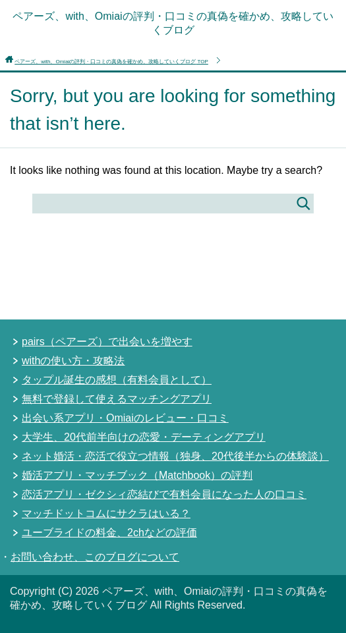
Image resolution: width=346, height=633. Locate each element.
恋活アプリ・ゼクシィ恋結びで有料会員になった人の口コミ (164, 494)
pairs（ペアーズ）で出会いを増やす (107, 341)
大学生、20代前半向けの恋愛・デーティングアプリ (144, 437)
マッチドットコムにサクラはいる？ (106, 513)
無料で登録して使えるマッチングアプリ (117, 398)
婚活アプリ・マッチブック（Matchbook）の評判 (137, 475)
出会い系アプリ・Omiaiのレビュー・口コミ (125, 418)
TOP (111, 62)
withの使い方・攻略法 (73, 360)
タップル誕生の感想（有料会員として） (117, 379)
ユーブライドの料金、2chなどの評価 (109, 532)
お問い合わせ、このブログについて (95, 557)
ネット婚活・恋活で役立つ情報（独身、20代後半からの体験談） (175, 456)
